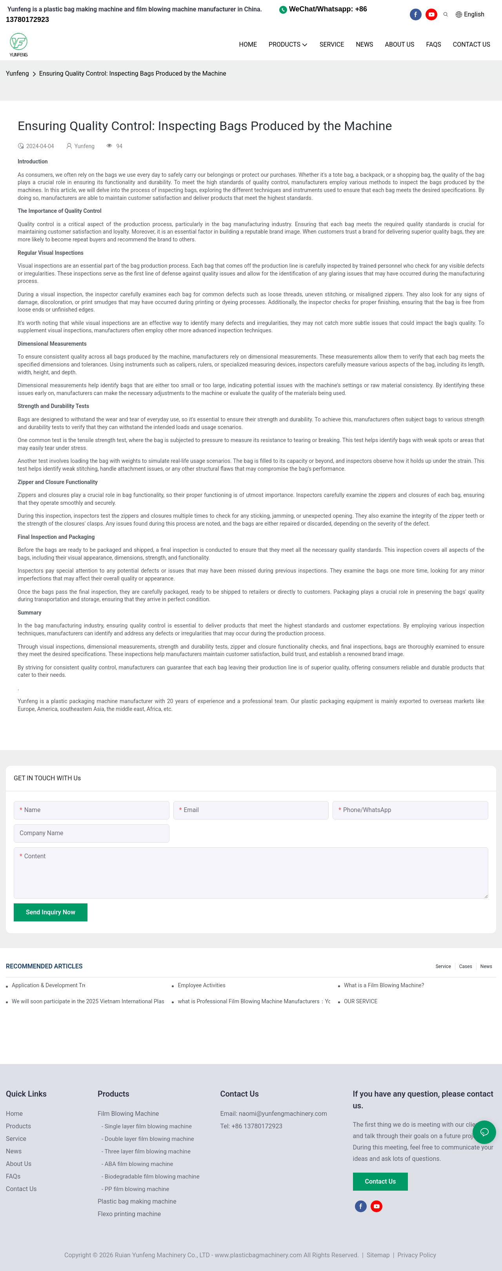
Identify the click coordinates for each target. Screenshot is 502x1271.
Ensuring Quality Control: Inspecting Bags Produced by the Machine (132, 73)
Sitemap (377, 1255)
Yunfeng (17, 73)
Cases (465, 966)
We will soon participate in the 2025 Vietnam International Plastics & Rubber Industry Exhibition (88, 1001)
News (486, 966)
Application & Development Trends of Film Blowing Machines (48, 985)
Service (443, 966)
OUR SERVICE (360, 1001)
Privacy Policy (417, 1255)
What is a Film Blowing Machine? (384, 985)
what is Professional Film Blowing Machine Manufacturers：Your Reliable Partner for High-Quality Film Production (254, 1001)
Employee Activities (202, 985)
